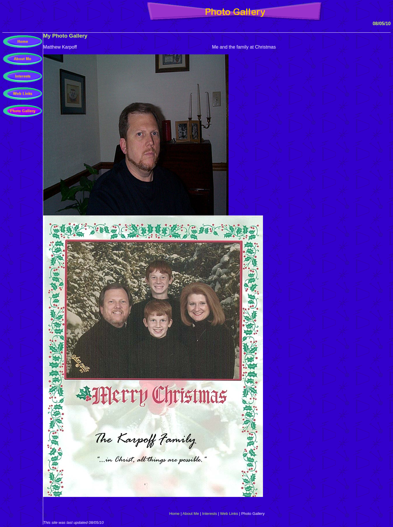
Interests (209, 513)
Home (174, 513)
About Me (190, 513)
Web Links (229, 513)
